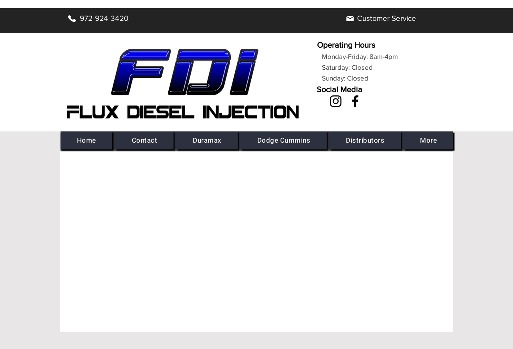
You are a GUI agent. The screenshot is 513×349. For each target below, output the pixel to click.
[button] (207, 140)
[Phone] (72, 18)
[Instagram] (335, 101)
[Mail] (350, 18)
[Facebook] (355, 101)
